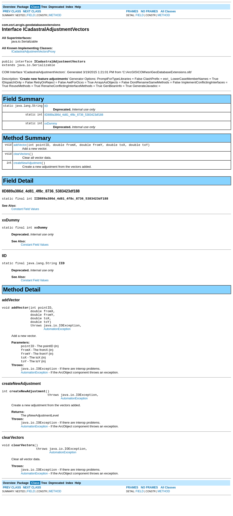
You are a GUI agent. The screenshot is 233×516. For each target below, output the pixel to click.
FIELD (31, 15)
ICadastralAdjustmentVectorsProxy (33, 51)
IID (46, 107)
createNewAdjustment (27, 166)
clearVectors (21, 156)
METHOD (55, 15)
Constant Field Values (25, 213)
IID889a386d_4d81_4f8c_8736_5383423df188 (73, 116)
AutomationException (57, 339)
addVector (20, 147)
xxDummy (50, 125)
